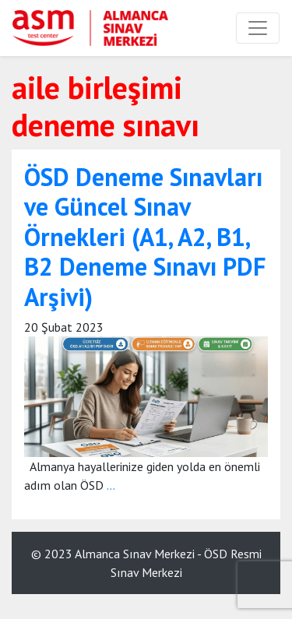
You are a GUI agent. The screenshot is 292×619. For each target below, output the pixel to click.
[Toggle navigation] (258, 28)
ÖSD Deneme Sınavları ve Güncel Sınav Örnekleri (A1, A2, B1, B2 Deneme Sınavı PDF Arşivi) (145, 236)
